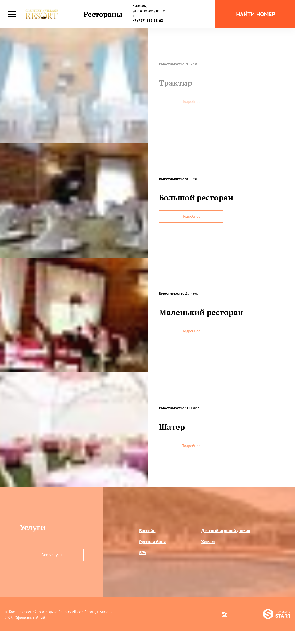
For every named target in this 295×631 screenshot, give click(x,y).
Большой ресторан (196, 197)
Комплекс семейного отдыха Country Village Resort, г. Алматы (60, 611)
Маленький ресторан (201, 312)
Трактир (175, 83)
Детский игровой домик (225, 530)
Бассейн (147, 530)
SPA (142, 552)
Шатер (172, 427)
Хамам (208, 541)
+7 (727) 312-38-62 (148, 20)
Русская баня (152, 541)
